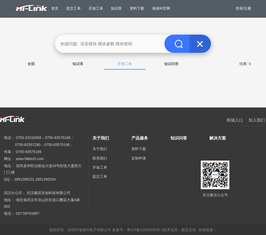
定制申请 (138, 158)
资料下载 (138, 149)
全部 (31, 64)
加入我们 (256, 120)
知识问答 (171, 64)
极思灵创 (188, 230)
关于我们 (99, 149)
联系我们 (99, 158)
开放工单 (124, 64)
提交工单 (99, 176)
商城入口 (235, 120)
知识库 (77, 64)
